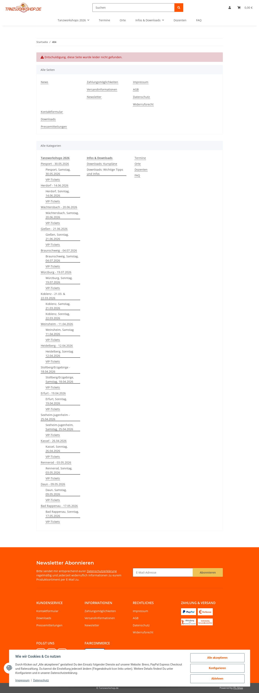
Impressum (23, 680)
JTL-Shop (238, 688)
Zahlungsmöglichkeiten (102, 82)
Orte (138, 164)
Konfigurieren (217, 668)
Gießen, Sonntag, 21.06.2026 (57, 237)
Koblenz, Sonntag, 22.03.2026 (58, 316)
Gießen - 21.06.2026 (54, 229)
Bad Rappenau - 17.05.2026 (59, 506)
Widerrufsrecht (143, 104)
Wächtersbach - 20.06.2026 (59, 207)
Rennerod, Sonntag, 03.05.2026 (59, 470)
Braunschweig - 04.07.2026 (59, 250)
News (44, 82)
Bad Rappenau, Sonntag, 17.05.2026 (62, 514)
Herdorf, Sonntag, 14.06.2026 (58, 193)
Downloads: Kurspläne (102, 164)
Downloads (48, 119)
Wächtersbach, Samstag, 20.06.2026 (62, 215)
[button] (229, 7)
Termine (140, 158)
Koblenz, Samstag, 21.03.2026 (58, 306)
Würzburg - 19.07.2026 (56, 272)
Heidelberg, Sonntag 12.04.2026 (59, 354)
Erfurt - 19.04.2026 (53, 393)
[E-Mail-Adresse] (163, 572)
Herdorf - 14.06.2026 (54, 185)
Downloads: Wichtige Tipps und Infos (105, 172)
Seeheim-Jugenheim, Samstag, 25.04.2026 (60, 427)
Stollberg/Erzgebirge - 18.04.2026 (55, 369)
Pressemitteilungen (54, 126)
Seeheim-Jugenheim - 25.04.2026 (55, 417)
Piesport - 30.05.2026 (55, 164)
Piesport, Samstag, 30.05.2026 (58, 172)
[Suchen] (133, 7)
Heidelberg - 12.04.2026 (57, 346)
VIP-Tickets (53, 179)
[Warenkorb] (245, 7)
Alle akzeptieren (217, 657)
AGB (136, 89)
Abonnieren (208, 572)
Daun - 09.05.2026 (53, 484)
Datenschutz (41, 680)
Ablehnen (217, 678)
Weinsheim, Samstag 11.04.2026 (60, 332)
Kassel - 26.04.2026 (54, 441)
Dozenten (141, 169)
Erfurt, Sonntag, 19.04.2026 (56, 401)
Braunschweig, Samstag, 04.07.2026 (62, 258)
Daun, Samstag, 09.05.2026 (56, 492)
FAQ (137, 175)
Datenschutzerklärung (102, 571)
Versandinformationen (102, 89)
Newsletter (94, 97)
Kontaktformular (52, 112)
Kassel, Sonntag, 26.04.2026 (57, 449)
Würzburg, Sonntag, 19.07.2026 (59, 280)
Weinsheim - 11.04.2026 (57, 324)
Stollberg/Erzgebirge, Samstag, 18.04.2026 (60, 379)
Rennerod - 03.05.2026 (56, 462)
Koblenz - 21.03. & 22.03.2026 (53, 296)
